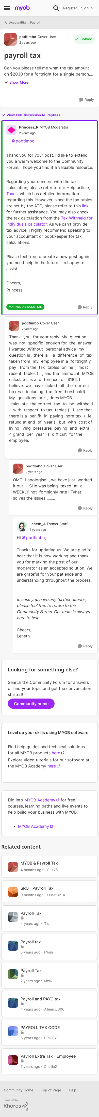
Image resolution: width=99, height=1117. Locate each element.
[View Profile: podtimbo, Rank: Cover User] (10, 39)
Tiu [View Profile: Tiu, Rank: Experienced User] (46, 923)
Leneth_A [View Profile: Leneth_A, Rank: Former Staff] (37, 524)
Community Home (18, 1090)
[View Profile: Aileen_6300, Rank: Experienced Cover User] (13, 1003)
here (56, 752)
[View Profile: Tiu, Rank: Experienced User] (13, 917)
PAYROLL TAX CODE (40, 1027)
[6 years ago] (30, 1037)
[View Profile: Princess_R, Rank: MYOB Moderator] (11, 130)
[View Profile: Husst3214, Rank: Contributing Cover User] (13, 892)
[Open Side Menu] (6, 8)
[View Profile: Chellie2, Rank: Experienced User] (13, 1060)
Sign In (87, 8)
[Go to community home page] (22, 8)
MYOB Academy (39, 799)
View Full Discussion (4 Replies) (30, 115)
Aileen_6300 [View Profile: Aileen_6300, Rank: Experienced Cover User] (54, 1009)
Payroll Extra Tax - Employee (48, 1056)
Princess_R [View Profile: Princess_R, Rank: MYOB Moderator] (28, 127)
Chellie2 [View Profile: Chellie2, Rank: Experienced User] (50, 1066)
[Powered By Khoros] (49, 1105)
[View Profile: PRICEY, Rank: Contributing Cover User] (13, 1031)
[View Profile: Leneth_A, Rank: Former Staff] (22, 526)
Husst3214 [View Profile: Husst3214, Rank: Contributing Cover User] (56, 895)
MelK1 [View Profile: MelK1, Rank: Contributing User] (49, 980)
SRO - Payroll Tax (37, 888)
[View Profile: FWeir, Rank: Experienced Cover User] (13, 946)
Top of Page (51, 1090)
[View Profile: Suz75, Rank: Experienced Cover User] (13, 867)
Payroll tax (31, 941)
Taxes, (13, 193)
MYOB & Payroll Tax (39, 863)
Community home (31, 703)
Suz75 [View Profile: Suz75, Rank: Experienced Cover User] (52, 870)
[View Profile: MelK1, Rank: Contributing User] (13, 974)
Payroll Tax (31, 913)
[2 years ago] (30, 980)
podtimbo (25, 140)
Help (72, 1090)
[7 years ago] (30, 1066)
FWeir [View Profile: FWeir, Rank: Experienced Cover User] (48, 952)
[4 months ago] (32, 869)
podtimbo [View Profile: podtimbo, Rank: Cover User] (27, 36)
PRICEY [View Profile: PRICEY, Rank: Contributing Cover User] (50, 1038)
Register (70, 8)
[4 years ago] (30, 923)
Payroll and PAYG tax (41, 998)
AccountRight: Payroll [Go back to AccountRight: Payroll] (22, 22)
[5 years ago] (30, 952)
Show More (16, 82)
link (85, 205)
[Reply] (86, 99)
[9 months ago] (32, 895)
